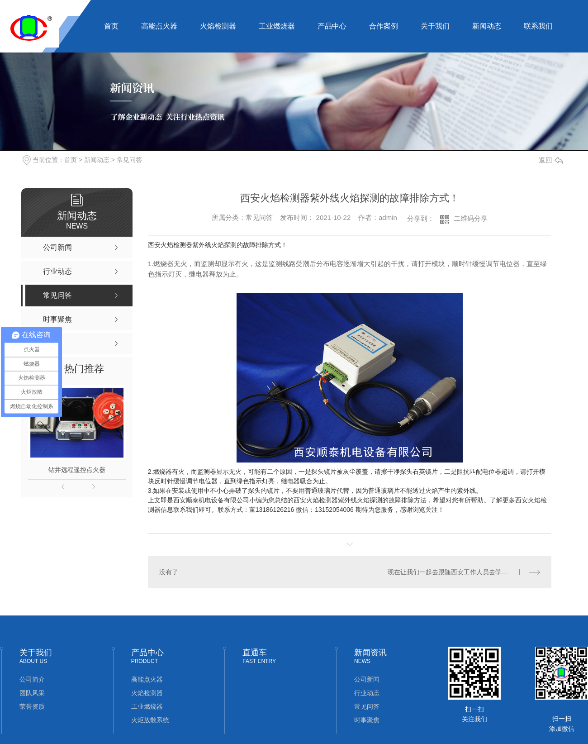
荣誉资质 (32, 706)
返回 (551, 160)
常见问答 (129, 159)
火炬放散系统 (150, 720)
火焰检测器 (218, 26)
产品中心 (332, 26)
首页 (111, 26)
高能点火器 (159, 26)
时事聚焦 (366, 720)
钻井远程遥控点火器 (76, 469)
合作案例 (383, 26)
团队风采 (32, 692)
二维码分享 (471, 218)
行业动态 (366, 692)
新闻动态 (486, 26)
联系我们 (538, 26)
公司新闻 (366, 679)
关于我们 (435, 26)
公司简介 (32, 679)
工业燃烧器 (277, 26)
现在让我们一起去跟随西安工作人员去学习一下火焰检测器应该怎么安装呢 (464, 572)
